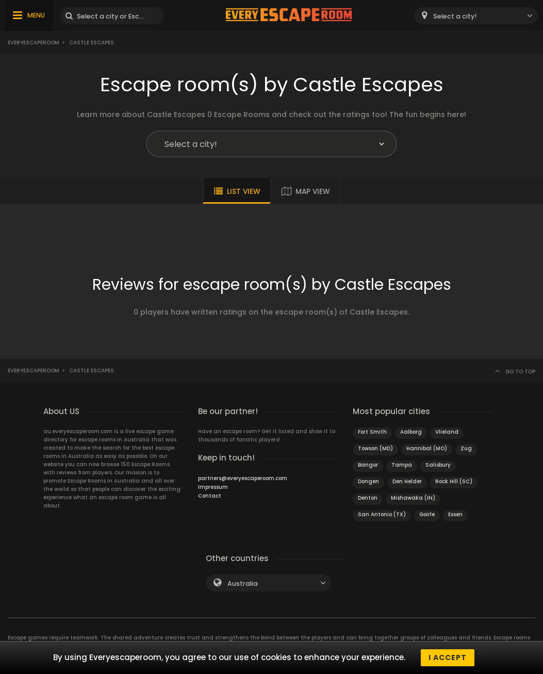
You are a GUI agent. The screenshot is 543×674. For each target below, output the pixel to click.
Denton (367, 498)
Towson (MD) (375, 448)
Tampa (401, 465)
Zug (466, 448)
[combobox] (476, 15)
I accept (448, 657)
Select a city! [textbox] (454, 16)
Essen (455, 514)
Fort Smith (372, 432)
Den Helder (407, 481)
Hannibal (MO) (426, 448)
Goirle (427, 514)
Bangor (368, 465)
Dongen (368, 481)
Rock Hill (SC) (453, 481)
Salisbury (438, 465)
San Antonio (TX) (382, 514)
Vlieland (446, 432)
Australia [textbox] (242, 583)
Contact (209, 496)
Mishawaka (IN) (413, 498)
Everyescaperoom (33, 42)
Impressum (213, 487)
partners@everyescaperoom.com (242, 478)
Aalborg (411, 432)
